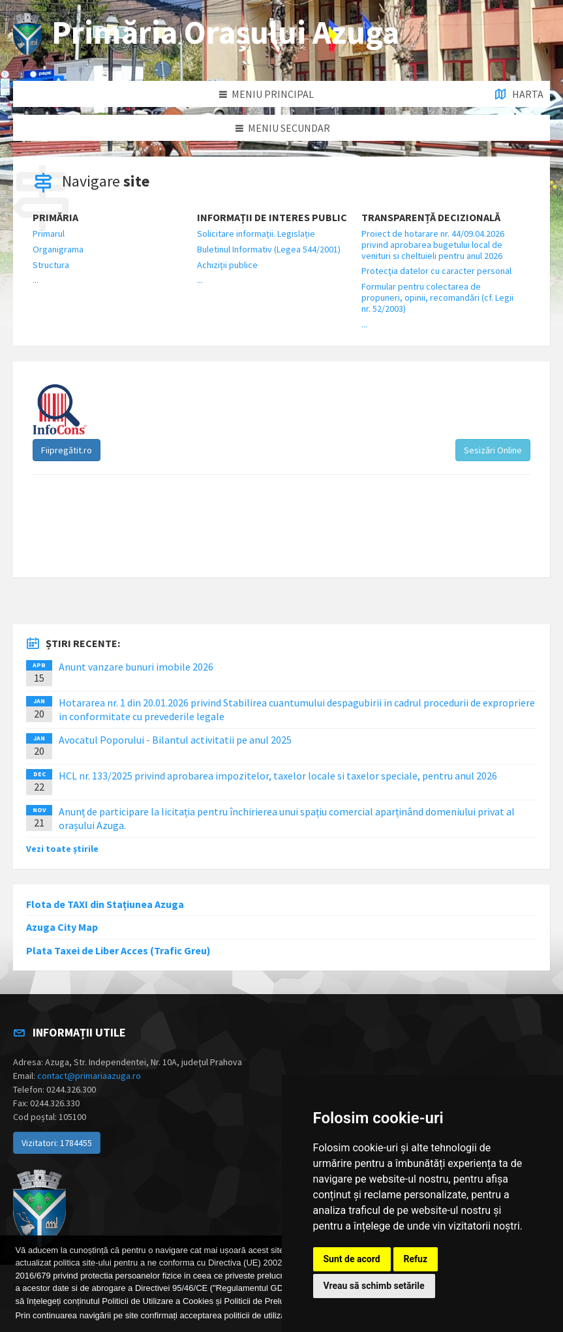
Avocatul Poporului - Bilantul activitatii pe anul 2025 (175, 739)
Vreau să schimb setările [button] (374, 1285)
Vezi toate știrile (62, 849)
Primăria (55, 217)
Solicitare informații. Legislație (256, 233)
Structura (51, 265)
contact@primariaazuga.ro (89, 1076)
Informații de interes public (272, 217)
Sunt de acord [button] (352, 1259)
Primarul (49, 233)
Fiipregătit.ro (66, 450)
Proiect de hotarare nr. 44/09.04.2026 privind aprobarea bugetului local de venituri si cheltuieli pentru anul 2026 (432, 245)
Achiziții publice (227, 265)
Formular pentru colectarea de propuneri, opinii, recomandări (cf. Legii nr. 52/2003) (437, 297)
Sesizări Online (493, 450)
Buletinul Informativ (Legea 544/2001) (269, 249)
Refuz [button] (416, 1259)
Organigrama (58, 249)
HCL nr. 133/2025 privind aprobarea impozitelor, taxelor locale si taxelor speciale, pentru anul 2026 (278, 775)
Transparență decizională (430, 217)
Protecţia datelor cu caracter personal (436, 271)
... (35, 280)
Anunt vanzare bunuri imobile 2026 (136, 666)
